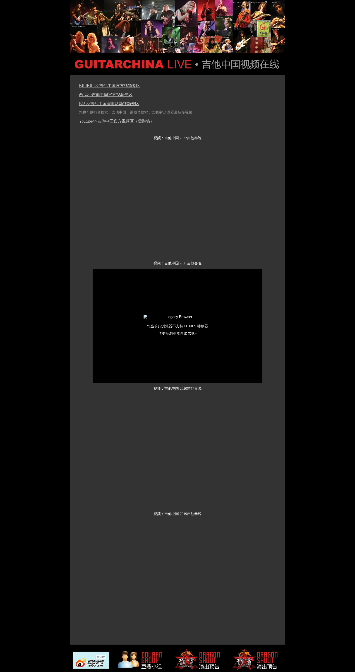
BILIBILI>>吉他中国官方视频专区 (109, 85)
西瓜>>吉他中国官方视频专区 (105, 94)
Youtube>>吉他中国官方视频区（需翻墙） (116, 121)
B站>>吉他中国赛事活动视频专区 (109, 104)
